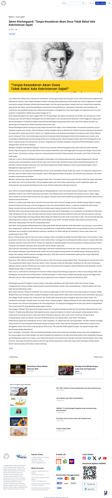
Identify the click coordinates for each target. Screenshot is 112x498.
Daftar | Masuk (100, 3)
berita (11, 348)
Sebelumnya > (98, 357)
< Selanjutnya (13, 357)
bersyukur (12, 34)
